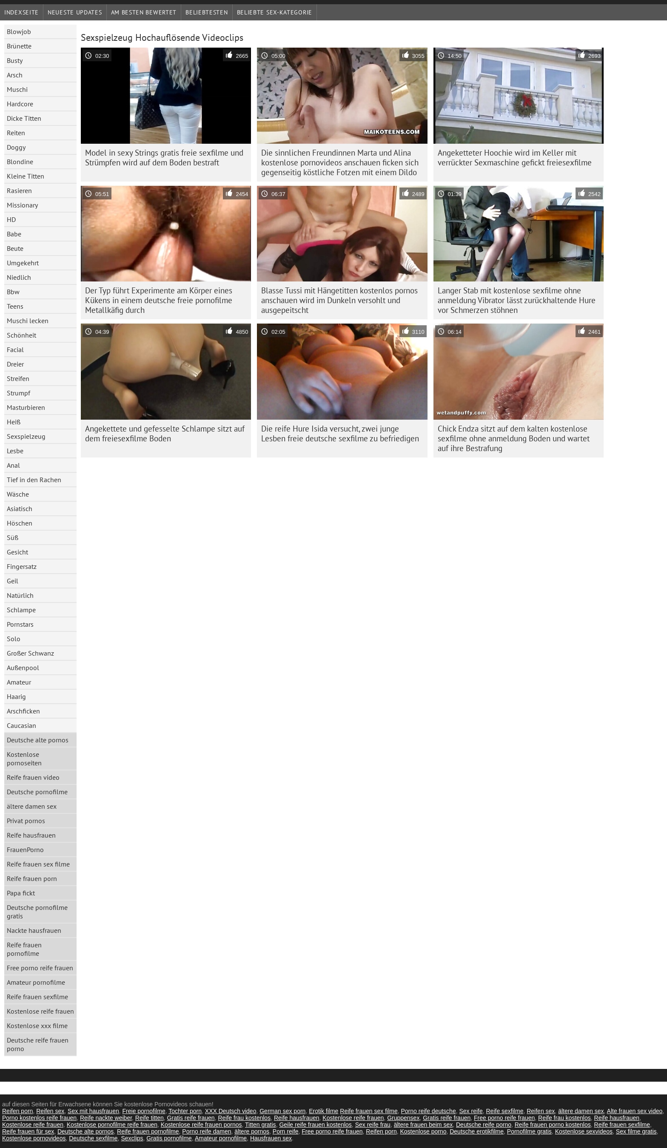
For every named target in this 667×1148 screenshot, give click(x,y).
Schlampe (21, 609)
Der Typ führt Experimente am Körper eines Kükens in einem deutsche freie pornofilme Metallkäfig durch (158, 300)
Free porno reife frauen (40, 967)
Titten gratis (260, 1124)
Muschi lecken (27, 320)
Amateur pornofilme (36, 982)
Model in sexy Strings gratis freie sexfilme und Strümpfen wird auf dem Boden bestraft (164, 158)
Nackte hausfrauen (34, 930)
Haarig (16, 696)
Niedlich (19, 277)
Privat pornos (26, 820)
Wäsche (18, 494)
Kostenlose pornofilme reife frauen (112, 1124)
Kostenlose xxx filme (37, 1025)
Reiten (16, 132)
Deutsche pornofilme (37, 791)
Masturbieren (26, 407)
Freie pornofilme (144, 1111)
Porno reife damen (206, 1131)
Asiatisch (19, 508)
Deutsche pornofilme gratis (37, 911)
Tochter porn (185, 1111)
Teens (15, 306)
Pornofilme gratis (529, 1131)
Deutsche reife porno (483, 1124)
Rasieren (19, 190)
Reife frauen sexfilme (37, 996)
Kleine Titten (25, 176)
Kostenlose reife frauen (40, 1011)
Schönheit (21, 335)
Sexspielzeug (26, 436)
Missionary (22, 205)
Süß (12, 537)
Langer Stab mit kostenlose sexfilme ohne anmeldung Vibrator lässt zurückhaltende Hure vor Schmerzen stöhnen (517, 300)
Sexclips (132, 1138)
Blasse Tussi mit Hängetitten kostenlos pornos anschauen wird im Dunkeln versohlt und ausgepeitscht (339, 300)
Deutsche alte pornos (37, 740)
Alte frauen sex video (635, 1111)
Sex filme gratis (636, 1131)
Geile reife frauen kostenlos (315, 1124)
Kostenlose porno (423, 1131)
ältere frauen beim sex (423, 1124)
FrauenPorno (25, 849)
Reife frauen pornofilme (24, 949)
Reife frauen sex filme (38, 864)
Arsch (15, 75)
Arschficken (23, 711)
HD (11, 219)
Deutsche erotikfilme (477, 1131)
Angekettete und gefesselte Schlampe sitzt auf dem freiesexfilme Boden (165, 433)
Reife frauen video (33, 777)
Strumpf (18, 393)
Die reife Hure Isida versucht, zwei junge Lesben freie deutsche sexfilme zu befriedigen (340, 433)
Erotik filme (323, 1111)
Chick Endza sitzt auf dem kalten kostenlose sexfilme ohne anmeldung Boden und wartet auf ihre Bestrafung (514, 438)
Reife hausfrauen (31, 835)
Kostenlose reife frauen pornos (201, 1124)
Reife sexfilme (505, 1111)
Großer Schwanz (30, 653)
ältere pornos (251, 1131)
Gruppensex (403, 1117)
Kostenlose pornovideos (34, 1138)
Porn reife (286, 1131)
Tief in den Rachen (34, 479)
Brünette (19, 46)
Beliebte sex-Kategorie (274, 12)
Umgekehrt (23, 263)
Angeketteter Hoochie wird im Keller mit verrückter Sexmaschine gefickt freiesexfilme (515, 158)
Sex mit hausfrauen (93, 1111)
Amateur (19, 682)
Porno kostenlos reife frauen (39, 1117)
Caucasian (21, 725)
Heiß (13, 422)
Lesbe (15, 450)
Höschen (19, 523)
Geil (12, 581)
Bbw (13, 291)
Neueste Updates (75, 12)
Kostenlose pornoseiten (24, 758)
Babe (14, 234)
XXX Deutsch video (231, 1111)
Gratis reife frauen (191, 1117)
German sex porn (282, 1111)
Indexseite (21, 12)
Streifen (18, 378)
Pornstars (20, 624)
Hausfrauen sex (271, 1138)
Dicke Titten (24, 118)
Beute (15, 248)
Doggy (16, 147)
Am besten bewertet (144, 12)
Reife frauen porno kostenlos (553, 1124)
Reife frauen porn (32, 878)
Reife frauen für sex (28, 1131)
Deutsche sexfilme (93, 1138)
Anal (13, 465)
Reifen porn (17, 1111)
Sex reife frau (373, 1124)
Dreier (15, 364)
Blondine (20, 161)
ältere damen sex (32, 806)
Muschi (17, 89)
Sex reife (470, 1111)
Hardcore (20, 103)
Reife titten (149, 1117)
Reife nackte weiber (106, 1117)
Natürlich (20, 595)
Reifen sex (50, 1111)
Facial (15, 349)
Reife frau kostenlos (244, 1117)
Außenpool (23, 667)
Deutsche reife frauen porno (37, 1044)
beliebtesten (206, 12)
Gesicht (17, 552)
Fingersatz (22, 566)
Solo (13, 638)
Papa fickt (21, 893)
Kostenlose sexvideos (584, 1131)
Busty (15, 60)
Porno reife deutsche (428, 1111)
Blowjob (19, 31)
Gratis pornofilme (169, 1138)
